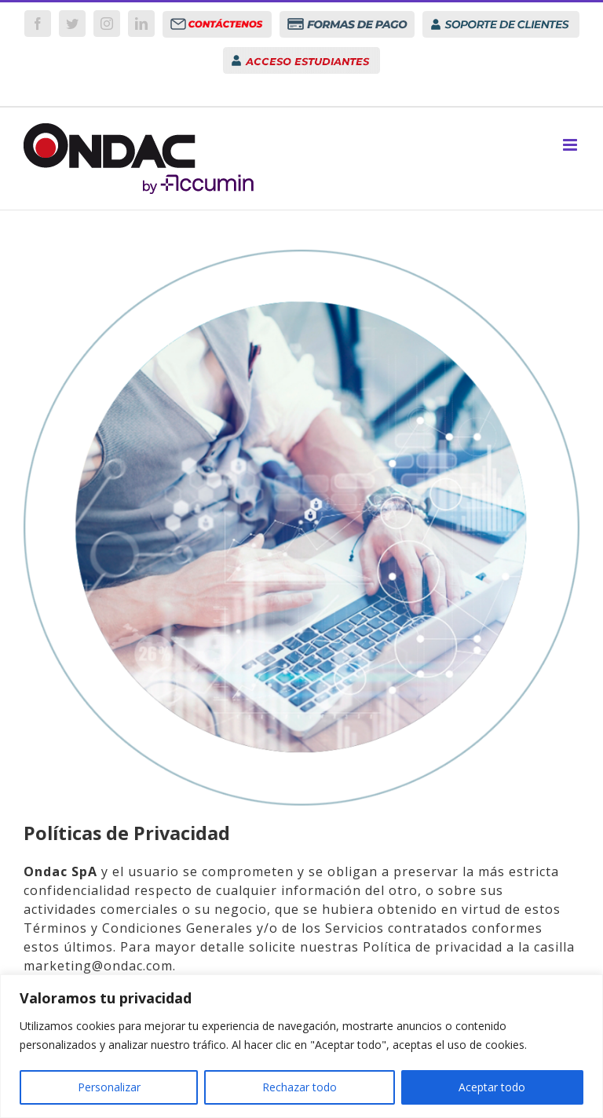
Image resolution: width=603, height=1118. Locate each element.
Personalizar (109, 1087)
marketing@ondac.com (98, 965)
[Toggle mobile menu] (571, 145)
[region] (301, 1046)
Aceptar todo (492, 1087)
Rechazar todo (299, 1087)
